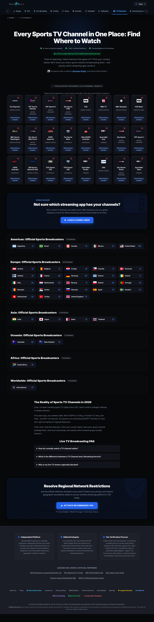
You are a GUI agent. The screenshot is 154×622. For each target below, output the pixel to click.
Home (10, 18)
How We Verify (74, 596)
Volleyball (101, 11)
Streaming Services (137, 11)
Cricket (53, 11)
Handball (88, 11)
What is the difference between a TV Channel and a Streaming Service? (69, 457)
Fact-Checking (59, 596)
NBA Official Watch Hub (94, 573)
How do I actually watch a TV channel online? (58, 449)
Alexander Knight (79, 71)
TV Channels (117, 11)
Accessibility (101, 590)
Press (21, 590)
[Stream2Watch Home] (17, 4)
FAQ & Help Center (34, 590)
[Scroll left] (7, 11)
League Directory (125, 590)
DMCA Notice (73, 590)
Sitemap (112, 590)
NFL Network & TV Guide (73, 573)
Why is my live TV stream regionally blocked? (58, 465)
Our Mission (139, 590)
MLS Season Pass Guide (115, 573)
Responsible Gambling (92, 596)
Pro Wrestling (39, 11)
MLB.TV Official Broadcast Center (91, 578)
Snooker (75, 11)
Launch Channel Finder (77, 220)
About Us (13, 590)
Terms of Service (88, 590)
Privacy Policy (61, 590)
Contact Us (49, 590)
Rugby (16, 11)
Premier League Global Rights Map (63, 578)
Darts (64, 11)
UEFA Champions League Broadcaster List (45, 573)
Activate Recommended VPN (77, 505)
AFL (26, 11)
